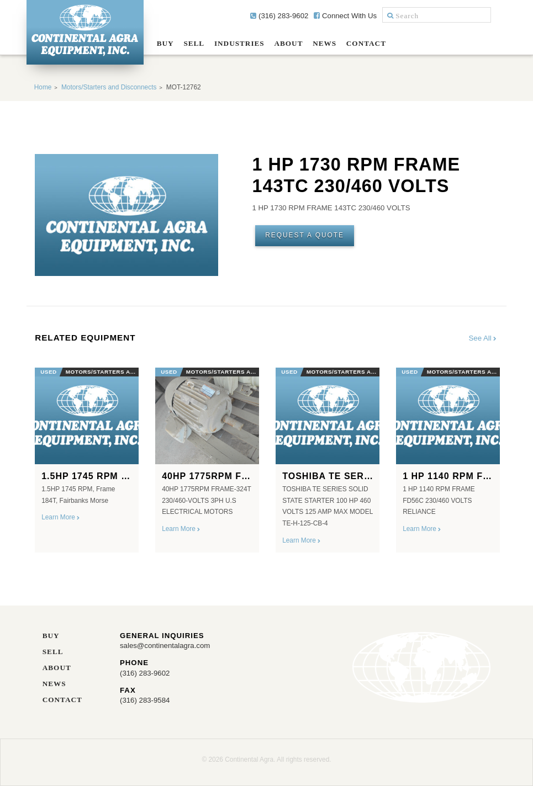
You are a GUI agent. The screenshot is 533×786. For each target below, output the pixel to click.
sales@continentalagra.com (165, 645)
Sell (193, 43)
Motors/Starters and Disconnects (108, 87)
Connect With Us (345, 16)
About (288, 43)
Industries (239, 43)
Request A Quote (304, 235)
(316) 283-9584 (145, 700)
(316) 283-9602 (279, 16)
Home (43, 87)
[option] (87, 456)
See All (483, 338)
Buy (165, 43)
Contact (366, 43)
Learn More (61, 517)
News (324, 43)
